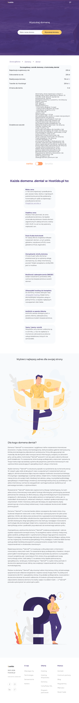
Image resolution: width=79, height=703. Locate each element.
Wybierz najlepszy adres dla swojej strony (40, 359)
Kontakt (61, 671)
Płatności (61, 688)
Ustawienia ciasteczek (14, 676)
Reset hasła (62, 692)
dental (38, 62)
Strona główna (15, 61)
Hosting (44, 671)
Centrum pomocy (64, 675)
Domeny (28, 62)
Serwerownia (29, 679)
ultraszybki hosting (32, 295)
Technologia (28, 675)
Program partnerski (44, 691)
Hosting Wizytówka (45, 676)
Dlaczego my (29, 671)
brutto (49, 164)
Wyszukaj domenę (52, 32)
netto (29, 164)
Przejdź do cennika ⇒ (33, 203)
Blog (59, 679)
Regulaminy (62, 684)
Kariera (26, 684)
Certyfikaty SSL (46, 686)
